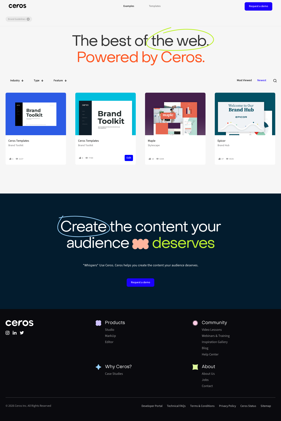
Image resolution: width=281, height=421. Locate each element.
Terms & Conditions (202, 406)
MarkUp (110, 336)
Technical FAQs (176, 406)
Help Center (210, 354)
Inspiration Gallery (215, 342)
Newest (261, 80)
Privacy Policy (227, 406)
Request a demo (258, 6)
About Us (208, 373)
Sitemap (266, 406)
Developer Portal (152, 406)
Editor (109, 342)
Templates (155, 6)
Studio (109, 329)
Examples (128, 6)
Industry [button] (17, 80)
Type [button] (38, 80)
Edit (128, 158)
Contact (207, 386)
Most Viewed (244, 80)
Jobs (205, 380)
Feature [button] (60, 80)
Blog (205, 348)
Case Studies (114, 373)
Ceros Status (248, 406)
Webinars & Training (216, 336)
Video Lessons (212, 329)
